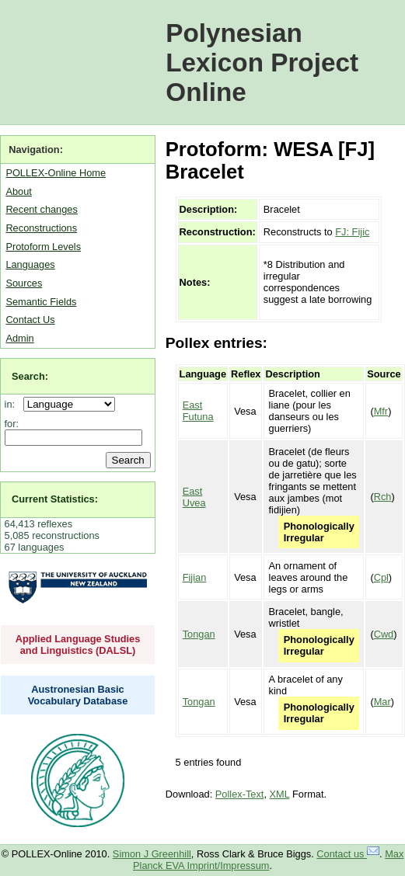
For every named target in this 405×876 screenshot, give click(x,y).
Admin (19, 338)
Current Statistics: (55, 499)
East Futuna (198, 410)
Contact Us (29, 319)
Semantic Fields (40, 302)
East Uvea (194, 497)
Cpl (381, 577)
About (18, 191)
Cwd (384, 634)
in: (13, 404)
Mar (382, 701)
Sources (23, 283)
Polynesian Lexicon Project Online (262, 62)
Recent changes (41, 209)
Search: (30, 376)
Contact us (347, 854)
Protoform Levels (43, 246)
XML (280, 794)
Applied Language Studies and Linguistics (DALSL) (78, 644)
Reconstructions (41, 228)
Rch (383, 496)
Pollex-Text (239, 794)
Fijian (195, 577)
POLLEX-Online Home (55, 173)
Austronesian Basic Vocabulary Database (78, 695)
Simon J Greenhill (152, 854)
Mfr (381, 411)
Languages (29, 264)
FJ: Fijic (352, 232)
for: (12, 423)
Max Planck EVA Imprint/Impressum (268, 859)
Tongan (199, 634)
